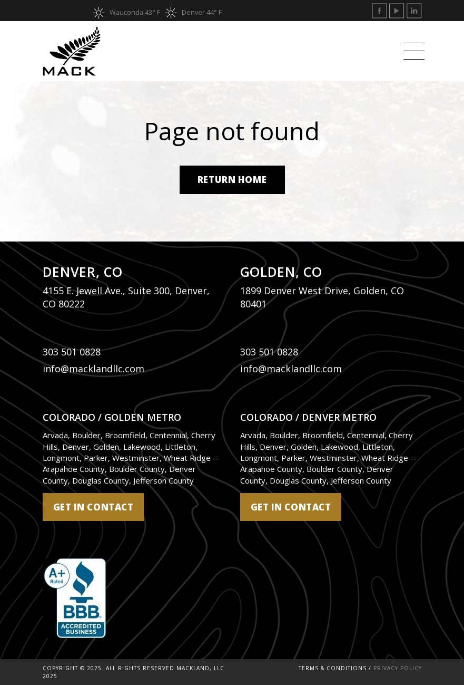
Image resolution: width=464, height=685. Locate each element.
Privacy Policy (397, 668)
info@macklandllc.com (93, 368)
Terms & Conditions (333, 668)
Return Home (232, 179)
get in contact (93, 507)
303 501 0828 (72, 351)
